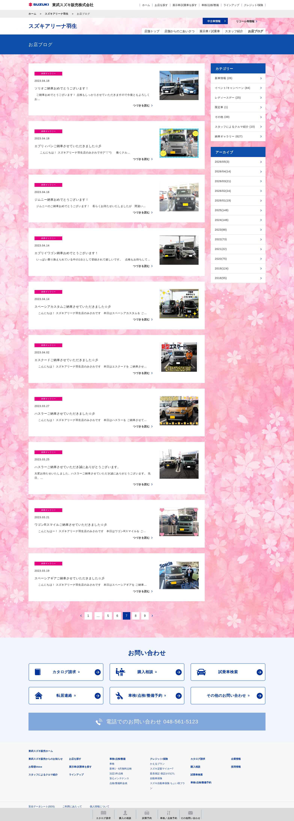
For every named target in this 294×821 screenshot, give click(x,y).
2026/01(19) (223, 200)
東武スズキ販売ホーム (40, 707)
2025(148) (222, 210)
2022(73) (221, 239)
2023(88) (221, 229)
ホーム (146, 5)
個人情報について (99, 762)
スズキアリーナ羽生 (56, 13)
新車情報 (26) (223, 78)
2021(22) (221, 248)
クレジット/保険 (253, 5)
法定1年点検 (116, 729)
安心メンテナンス (119, 734)
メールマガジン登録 (141, 780)
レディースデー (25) (228, 97)
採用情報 (236, 723)
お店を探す (161, 5)
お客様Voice (35, 723)
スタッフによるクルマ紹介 (43, 731)
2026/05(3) (222, 161)
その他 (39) (222, 116)
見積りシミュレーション (94, 780)
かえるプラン (157, 720)
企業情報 (236, 715)
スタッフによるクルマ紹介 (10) (235, 126)
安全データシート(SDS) (41, 762)
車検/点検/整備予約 (200, 738)
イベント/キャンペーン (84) (232, 87)
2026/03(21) (223, 181)
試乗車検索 (196, 731)
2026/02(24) (223, 190)
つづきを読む (141, 98)
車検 (112, 720)
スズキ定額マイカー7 (161, 725)
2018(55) (221, 278)
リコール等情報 (188, 780)
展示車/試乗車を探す (184, 5)
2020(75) (221, 258)
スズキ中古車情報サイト (234, 780)
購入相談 (195, 723)
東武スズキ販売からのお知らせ (45, 715)
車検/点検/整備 (210, 5)
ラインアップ (231, 5)
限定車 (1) (221, 107)
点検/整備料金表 (118, 739)
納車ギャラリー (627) (229, 136)
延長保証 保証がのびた (162, 729)
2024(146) (222, 219)
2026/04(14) (223, 171)
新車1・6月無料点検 (121, 725)
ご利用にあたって (72, 762)
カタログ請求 (197, 715)
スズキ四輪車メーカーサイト (48, 780)
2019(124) (222, 268)
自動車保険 (156, 734)
